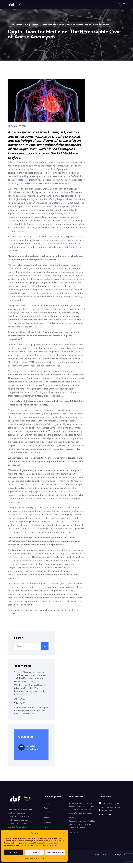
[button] (64, 833)
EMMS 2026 (19, 698)
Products (47, 813)
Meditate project (62, 206)
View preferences (55, 852)
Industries (48, 817)
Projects (47, 822)
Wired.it (12, 613)
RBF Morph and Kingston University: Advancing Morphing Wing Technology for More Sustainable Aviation (30, 689)
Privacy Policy (39, 858)
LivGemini (13, 250)
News (46, 827)
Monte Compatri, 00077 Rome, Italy (112, 809)
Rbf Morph (71, 247)
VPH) (31, 362)
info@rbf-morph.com (32, 747)
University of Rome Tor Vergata (28, 243)
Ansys (78, 351)
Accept (13, 852)
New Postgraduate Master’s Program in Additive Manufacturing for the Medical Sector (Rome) (31, 710)
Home (46, 803)
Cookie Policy (28, 858)
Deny (34, 852)
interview (29, 610)
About (46, 808)
